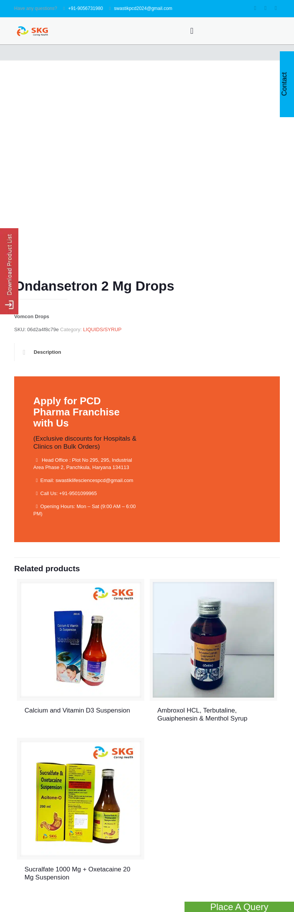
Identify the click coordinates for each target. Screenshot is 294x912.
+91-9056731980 (85, 8)
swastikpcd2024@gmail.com (143, 8)
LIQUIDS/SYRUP (102, 329)
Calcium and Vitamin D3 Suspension (77, 710)
